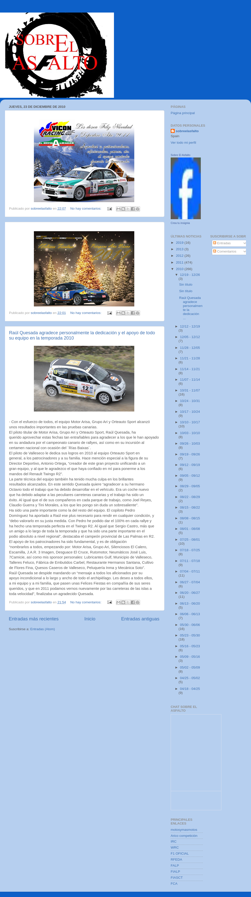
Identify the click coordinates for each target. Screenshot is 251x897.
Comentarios (224, 251)
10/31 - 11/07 (190, 390)
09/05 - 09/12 (190, 475)
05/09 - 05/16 (190, 657)
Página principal (183, 113)
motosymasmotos (184, 830)
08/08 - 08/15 (190, 518)
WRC (175, 847)
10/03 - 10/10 (190, 433)
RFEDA (176, 859)
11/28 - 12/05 (190, 348)
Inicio (89, 618)
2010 (180, 269)
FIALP (175, 871)
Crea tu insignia (180, 222)
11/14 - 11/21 (190, 369)
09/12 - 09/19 (190, 465)
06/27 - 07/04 (190, 582)
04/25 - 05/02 (190, 678)
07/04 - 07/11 (190, 571)
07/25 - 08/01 (190, 539)
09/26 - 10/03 (190, 443)
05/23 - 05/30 (190, 635)
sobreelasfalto (187, 131)
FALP (175, 865)
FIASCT (177, 877)
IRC (173, 841)
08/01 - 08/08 (190, 529)
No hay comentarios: (86, 208)
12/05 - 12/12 (190, 337)
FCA (174, 883)
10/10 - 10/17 (190, 422)
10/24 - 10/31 (190, 401)
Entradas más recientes (33, 618)
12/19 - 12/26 (190, 275)
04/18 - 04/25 (190, 689)
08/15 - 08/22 (190, 507)
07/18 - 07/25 (190, 550)
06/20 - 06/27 (190, 593)
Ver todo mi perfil (183, 142)
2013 (180, 249)
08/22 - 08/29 (190, 497)
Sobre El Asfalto (180, 154)
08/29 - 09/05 (190, 486)
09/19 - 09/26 (190, 454)
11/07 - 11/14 (190, 379)
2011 (180, 262)
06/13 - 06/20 (190, 603)
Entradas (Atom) (42, 629)
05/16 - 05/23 (190, 646)
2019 (180, 242)
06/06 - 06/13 (190, 614)
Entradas (222, 243)
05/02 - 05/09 (190, 667)
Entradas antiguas (140, 618)
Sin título (186, 284)
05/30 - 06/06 (190, 625)
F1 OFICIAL (180, 853)
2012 (180, 256)
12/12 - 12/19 (190, 326)
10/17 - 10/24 (190, 412)
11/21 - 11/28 (190, 358)
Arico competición (184, 836)
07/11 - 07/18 (190, 561)
